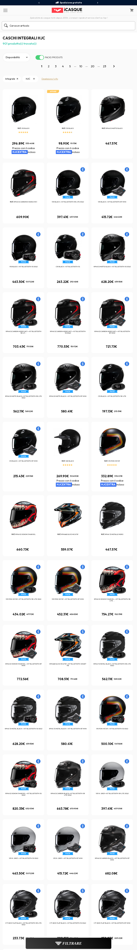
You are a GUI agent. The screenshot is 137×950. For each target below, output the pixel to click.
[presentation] (39, 2)
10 (80, 66)
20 (92, 66)
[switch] (39, 57)
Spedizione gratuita (68, 2)
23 (104, 66)
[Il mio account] (122, 10)
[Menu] (5, 10)
